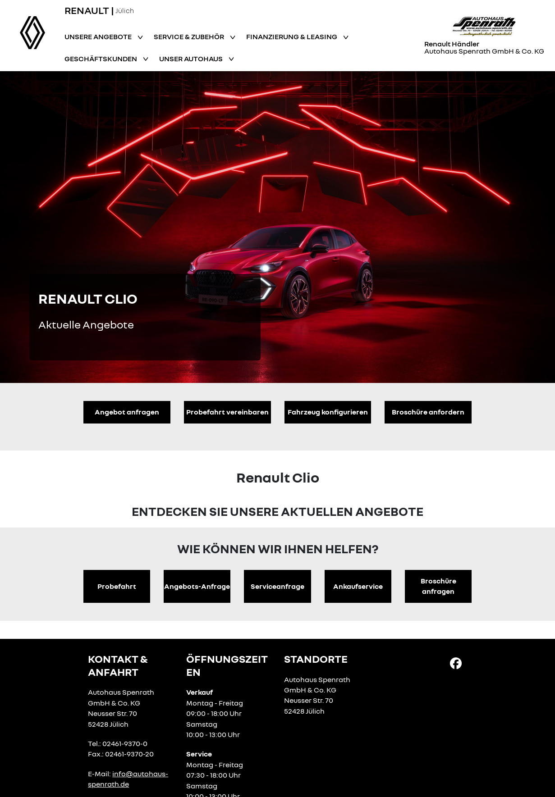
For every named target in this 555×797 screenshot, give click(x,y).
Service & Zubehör (189, 36)
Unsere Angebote (98, 36)
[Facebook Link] (456, 662)
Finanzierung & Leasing (292, 36)
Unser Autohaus (191, 58)
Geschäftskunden (101, 58)
